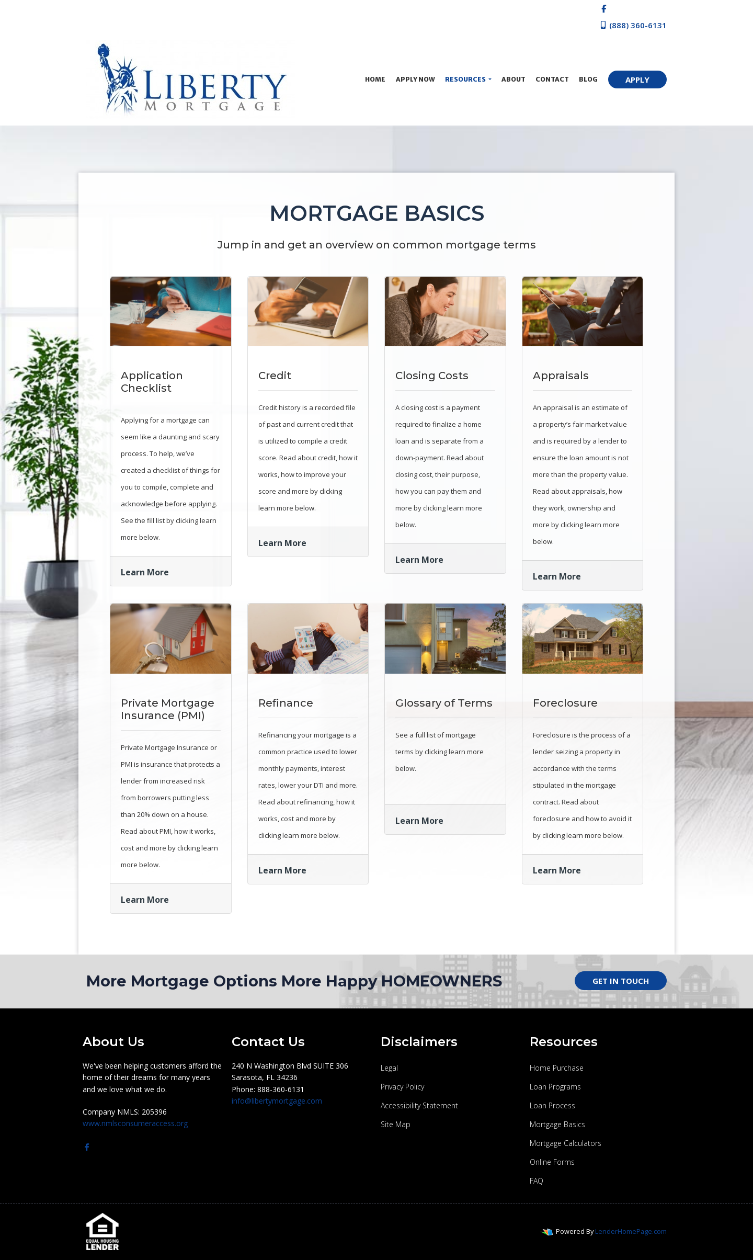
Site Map (395, 1124)
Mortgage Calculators (565, 1143)
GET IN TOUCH (620, 980)
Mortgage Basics (557, 1124)
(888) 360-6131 (633, 25)
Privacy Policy (402, 1087)
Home (375, 79)
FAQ (536, 1181)
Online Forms (552, 1162)
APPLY (637, 79)
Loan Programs (555, 1087)
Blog (588, 79)
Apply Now (415, 79)
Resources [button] (466, 79)
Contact (552, 79)
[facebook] (603, 8)
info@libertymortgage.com (277, 1101)
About (513, 79)
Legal (389, 1068)
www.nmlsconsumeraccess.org (135, 1123)
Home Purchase (557, 1068)
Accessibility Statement (419, 1105)
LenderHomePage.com (631, 1231)
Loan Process (552, 1105)
